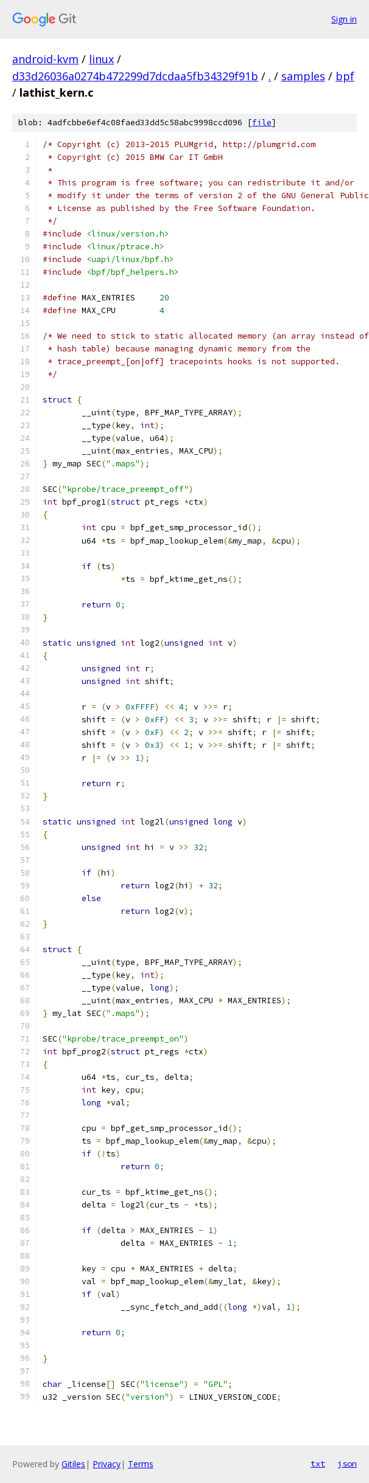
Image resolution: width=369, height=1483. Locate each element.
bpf (345, 76)
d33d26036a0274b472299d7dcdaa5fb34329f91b (135, 76)
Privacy (107, 1464)
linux (101, 59)
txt (318, 1463)
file (262, 122)
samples (303, 76)
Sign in (344, 19)
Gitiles (73, 1464)
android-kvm (45, 59)
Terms (140, 1464)
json (347, 1463)
